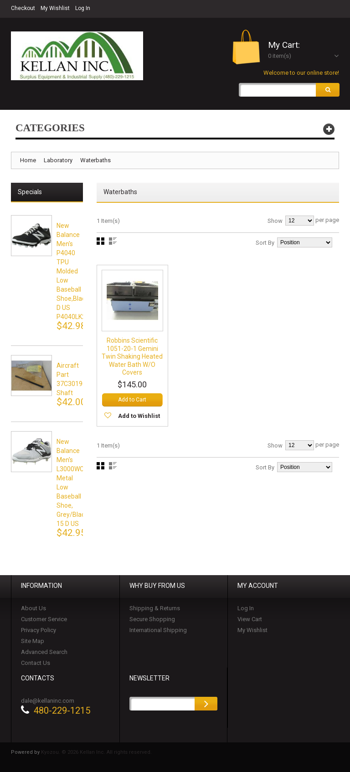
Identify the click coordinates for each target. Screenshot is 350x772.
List (113, 241)
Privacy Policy (38, 630)
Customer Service (44, 619)
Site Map (32, 641)
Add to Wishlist (139, 415)
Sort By (265, 242)
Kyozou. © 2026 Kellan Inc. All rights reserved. (96, 752)
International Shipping (158, 630)
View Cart (249, 619)
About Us (33, 608)
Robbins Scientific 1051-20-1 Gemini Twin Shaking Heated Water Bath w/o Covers (132, 356)
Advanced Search (44, 651)
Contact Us (35, 662)
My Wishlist (55, 8)
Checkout (23, 8)
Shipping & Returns (154, 608)
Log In (82, 8)
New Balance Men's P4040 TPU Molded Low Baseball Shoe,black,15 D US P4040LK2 (77, 271)
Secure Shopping (152, 619)
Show (275, 220)
